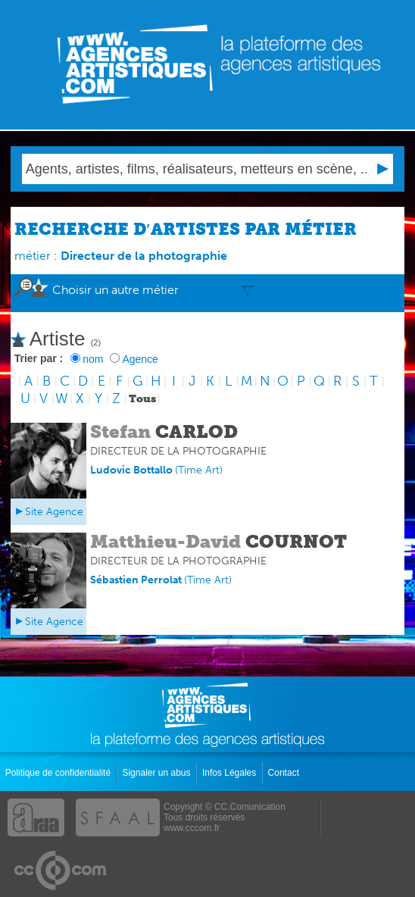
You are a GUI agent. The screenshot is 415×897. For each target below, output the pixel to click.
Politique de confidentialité (59, 772)
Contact (285, 772)
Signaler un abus (157, 772)
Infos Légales (230, 772)
